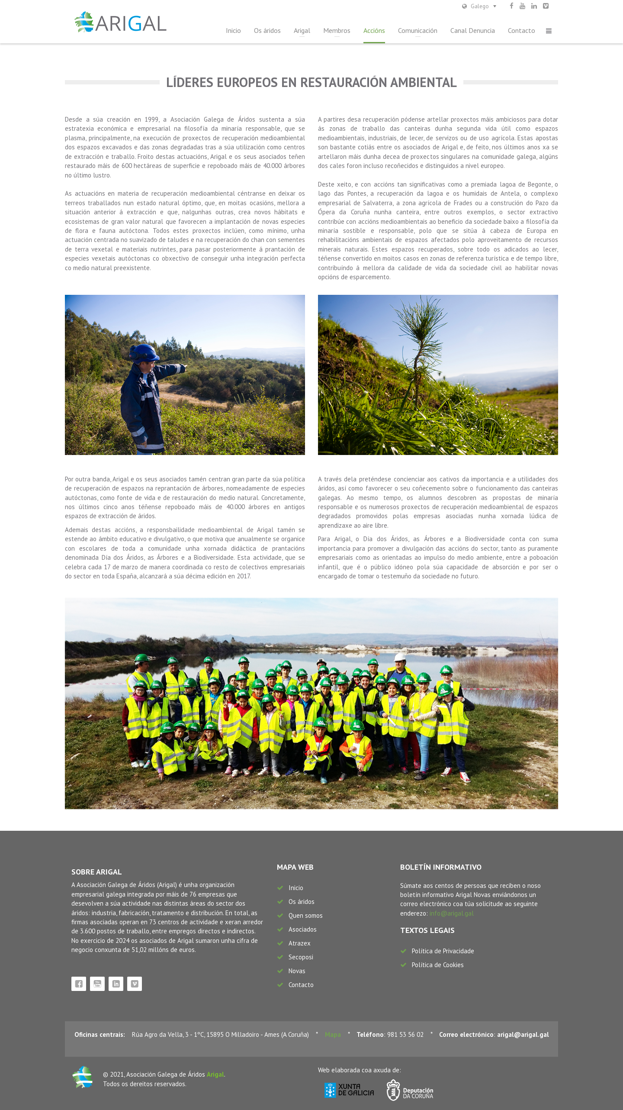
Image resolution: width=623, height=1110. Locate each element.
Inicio (233, 30)
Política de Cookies (438, 965)
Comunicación (417, 30)
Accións (374, 30)
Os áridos (267, 30)
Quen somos (306, 915)
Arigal (302, 30)
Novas (297, 971)
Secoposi (301, 957)
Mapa (333, 1034)
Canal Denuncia (472, 30)
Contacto (521, 30)
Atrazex (300, 943)
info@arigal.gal (452, 913)
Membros (336, 30)
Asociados (303, 929)
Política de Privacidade (443, 951)
